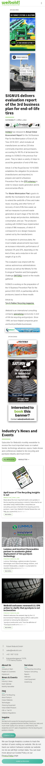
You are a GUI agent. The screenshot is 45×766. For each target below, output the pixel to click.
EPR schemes (30, 181)
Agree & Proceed (22, 761)
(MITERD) (18, 276)
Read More (8, 514)
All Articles (8, 459)
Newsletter (22, 459)
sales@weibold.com (14, 650)
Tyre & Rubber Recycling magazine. (19, 303)
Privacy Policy (7, 756)
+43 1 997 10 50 (12, 654)
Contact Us (8, 735)
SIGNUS (8, 132)
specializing (19, 314)
